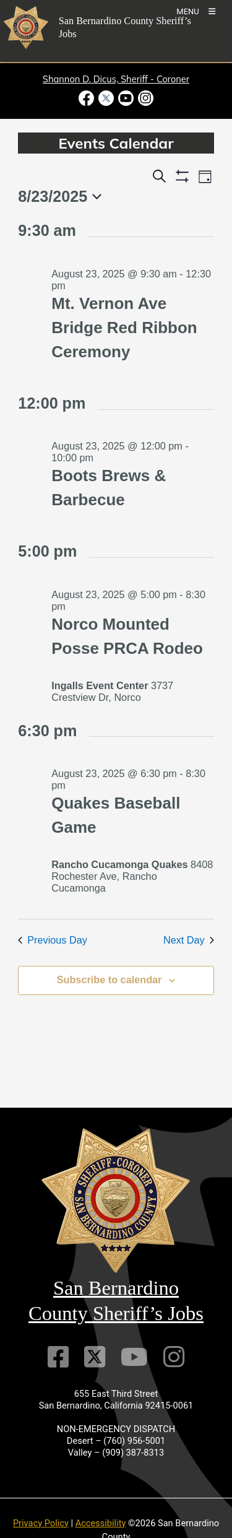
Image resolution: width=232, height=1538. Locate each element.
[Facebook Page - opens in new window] (88, 98)
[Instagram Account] (173, 1357)
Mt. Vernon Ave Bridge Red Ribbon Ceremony (124, 327)
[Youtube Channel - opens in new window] (126, 98)
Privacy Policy (41, 1523)
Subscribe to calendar (109, 979)
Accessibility (100, 1523)
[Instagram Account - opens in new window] (145, 98)
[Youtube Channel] (134, 1357)
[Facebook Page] (58, 1357)
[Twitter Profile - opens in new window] (106, 98)
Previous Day (52, 939)
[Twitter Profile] (94, 1357)
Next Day (188, 939)
